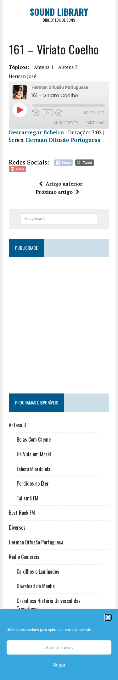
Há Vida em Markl (34, 454)
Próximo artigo (57, 191)
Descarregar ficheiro (36, 132)
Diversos (17, 527)
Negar (59, 664)
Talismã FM (27, 498)
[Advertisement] (59, 323)
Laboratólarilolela (33, 469)
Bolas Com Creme (34, 439)
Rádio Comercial (25, 556)
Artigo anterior (60, 183)
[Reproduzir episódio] (19, 110)
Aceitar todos (59, 647)
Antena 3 (68, 67)
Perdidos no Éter (33, 483)
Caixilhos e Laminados (38, 571)
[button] (108, 617)
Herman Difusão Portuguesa (63, 139)
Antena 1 (43, 67)
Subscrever (65, 122)
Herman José (22, 76)
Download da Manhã (36, 586)
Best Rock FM (22, 512)
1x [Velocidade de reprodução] (47, 113)
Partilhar (95, 122)
